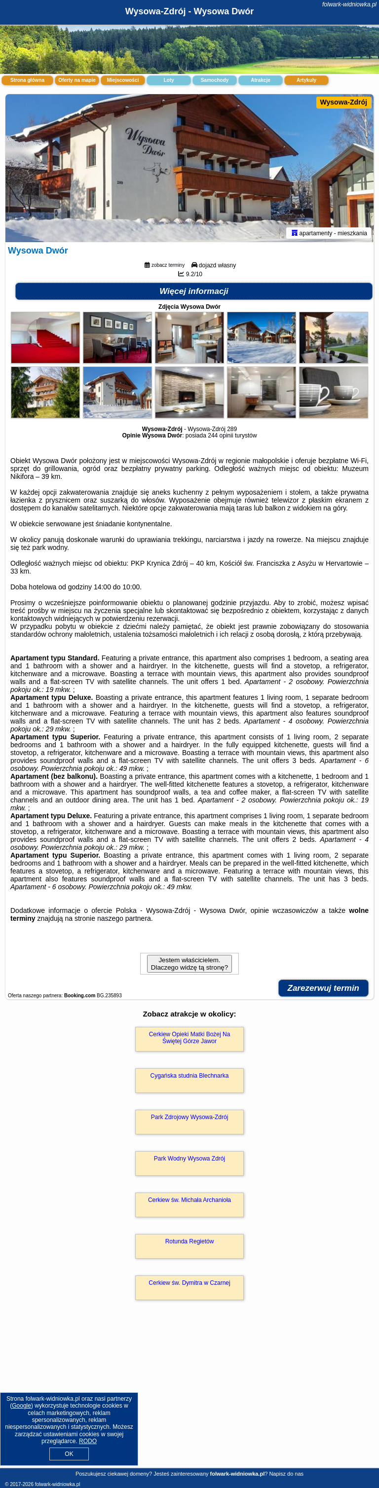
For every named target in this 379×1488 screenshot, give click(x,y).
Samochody (215, 80)
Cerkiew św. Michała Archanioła (189, 1200)
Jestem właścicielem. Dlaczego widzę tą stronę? (189, 963)
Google (21, 1405)
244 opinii (220, 435)
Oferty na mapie (77, 80)
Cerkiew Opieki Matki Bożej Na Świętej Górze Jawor (189, 1038)
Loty (168, 80)
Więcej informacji (193, 291)
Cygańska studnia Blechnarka (190, 1075)
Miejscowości (123, 80)
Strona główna (27, 80)
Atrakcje (260, 80)
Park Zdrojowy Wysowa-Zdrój (189, 1117)
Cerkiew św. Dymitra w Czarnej (189, 1282)
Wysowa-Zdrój (343, 102)
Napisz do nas (286, 1474)
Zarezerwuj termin (324, 988)
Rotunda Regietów (189, 1241)
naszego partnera (124, 918)
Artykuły (306, 80)
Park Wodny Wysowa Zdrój (189, 1158)
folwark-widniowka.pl (349, 4)
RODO (88, 1441)
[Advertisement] (189, 1394)
